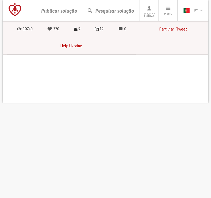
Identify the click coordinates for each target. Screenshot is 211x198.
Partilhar (166, 29)
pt (193, 10)
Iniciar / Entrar (149, 12)
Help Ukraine (71, 46)
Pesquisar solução (110, 11)
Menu (168, 10)
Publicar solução (59, 11)
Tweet (181, 29)
